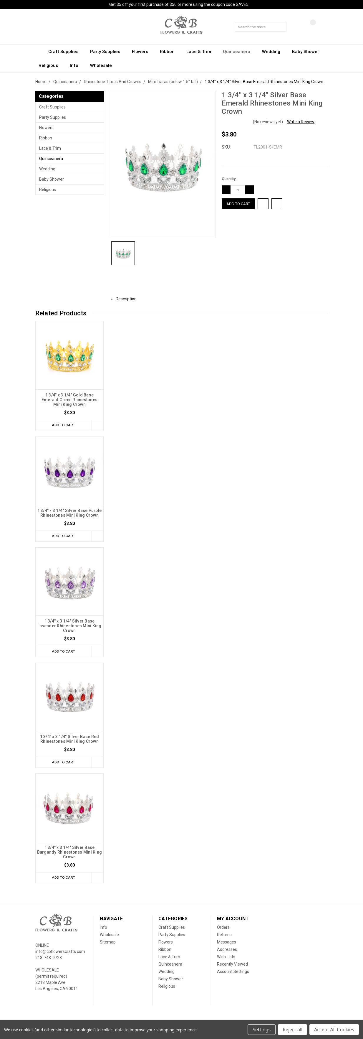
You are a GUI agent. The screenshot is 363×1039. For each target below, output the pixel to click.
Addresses (227, 951)
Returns (224, 936)
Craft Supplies (66, 51)
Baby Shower (308, 51)
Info (77, 65)
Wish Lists (226, 958)
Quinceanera (239, 51)
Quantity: (229, 179)
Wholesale (101, 65)
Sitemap (108, 943)
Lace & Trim (201, 51)
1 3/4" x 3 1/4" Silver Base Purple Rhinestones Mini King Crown (69, 513)
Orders (223, 928)
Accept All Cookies (334, 1029)
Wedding (274, 51)
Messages (226, 943)
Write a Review (300, 121)
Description (128, 299)
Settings (262, 1029)
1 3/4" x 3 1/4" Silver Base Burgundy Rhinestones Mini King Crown (69, 853)
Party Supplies (107, 51)
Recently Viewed (232, 965)
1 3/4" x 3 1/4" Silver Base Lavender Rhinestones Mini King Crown (69, 626)
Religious (51, 65)
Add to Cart (62, 425)
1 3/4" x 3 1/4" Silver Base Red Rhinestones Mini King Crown (69, 740)
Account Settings (233, 973)
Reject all (292, 1029)
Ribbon (170, 51)
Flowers (142, 51)
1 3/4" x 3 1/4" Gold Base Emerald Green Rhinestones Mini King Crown (69, 400)
